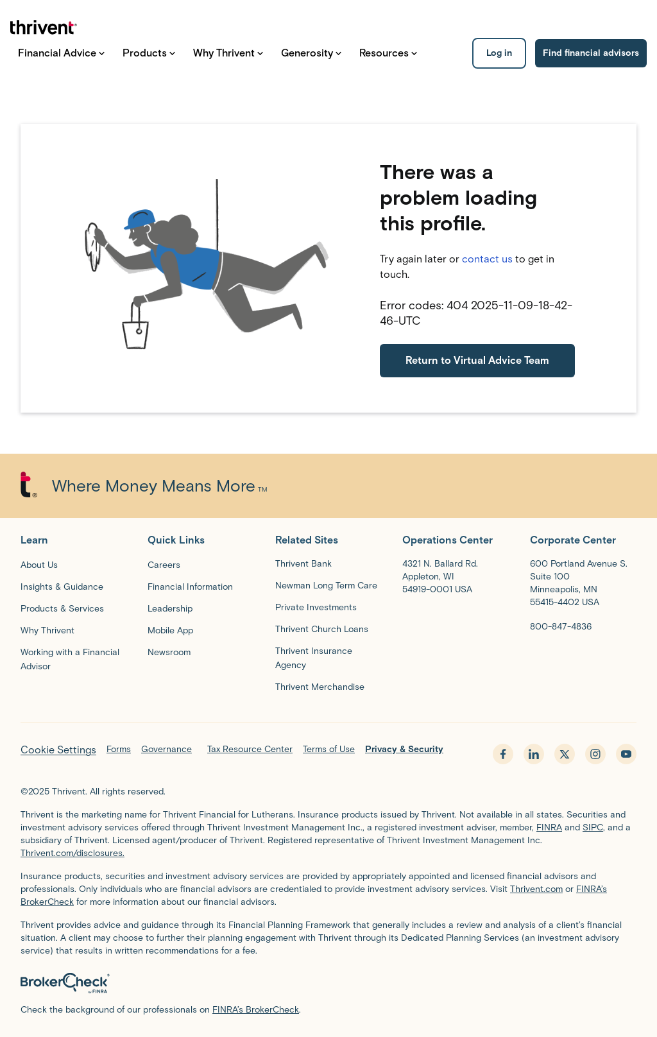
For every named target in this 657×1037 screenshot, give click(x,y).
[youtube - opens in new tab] (626, 754)
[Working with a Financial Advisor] (74, 659)
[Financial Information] (190, 586)
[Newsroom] (169, 652)
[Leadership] (170, 608)
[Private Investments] (316, 607)
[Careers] (164, 565)
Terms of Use (329, 749)
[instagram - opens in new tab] (595, 754)
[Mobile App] (170, 630)
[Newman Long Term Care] (326, 585)
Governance (166, 749)
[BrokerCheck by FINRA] (328, 983)
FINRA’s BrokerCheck (255, 1009)
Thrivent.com (536, 889)
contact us (487, 259)
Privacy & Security (404, 749)
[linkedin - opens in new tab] (534, 754)
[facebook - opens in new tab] (503, 754)
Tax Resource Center (250, 749)
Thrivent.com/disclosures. (72, 853)
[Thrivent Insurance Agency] (328, 658)
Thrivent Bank (303, 563)
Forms (119, 749)
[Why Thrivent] (47, 630)
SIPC (593, 827)
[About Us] (39, 565)
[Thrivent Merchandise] (319, 687)
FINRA (549, 827)
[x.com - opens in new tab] (564, 754)
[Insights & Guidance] (62, 586)
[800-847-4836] (561, 626)
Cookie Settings (58, 750)
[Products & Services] (62, 608)
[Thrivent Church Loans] (321, 629)
